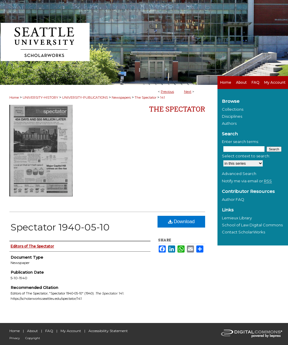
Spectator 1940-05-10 (60, 227)
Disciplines (232, 116)
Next (187, 92)
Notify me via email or (247, 181)
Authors (229, 123)
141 (162, 97)
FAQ (49, 331)
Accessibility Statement (108, 331)
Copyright (32, 338)
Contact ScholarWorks (243, 232)
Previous (167, 92)
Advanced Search (239, 173)
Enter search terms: (240, 141)
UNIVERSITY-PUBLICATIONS (85, 97)
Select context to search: (246, 156)
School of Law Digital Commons (252, 225)
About (32, 331)
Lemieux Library (237, 218)
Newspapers (121, 97)
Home (14, 97)
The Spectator (145, 97)
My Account (71, 331)
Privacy (14, 338)
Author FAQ (233, 199)
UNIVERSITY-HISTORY (40, 97)
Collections (232, 109)
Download (181, 221)
